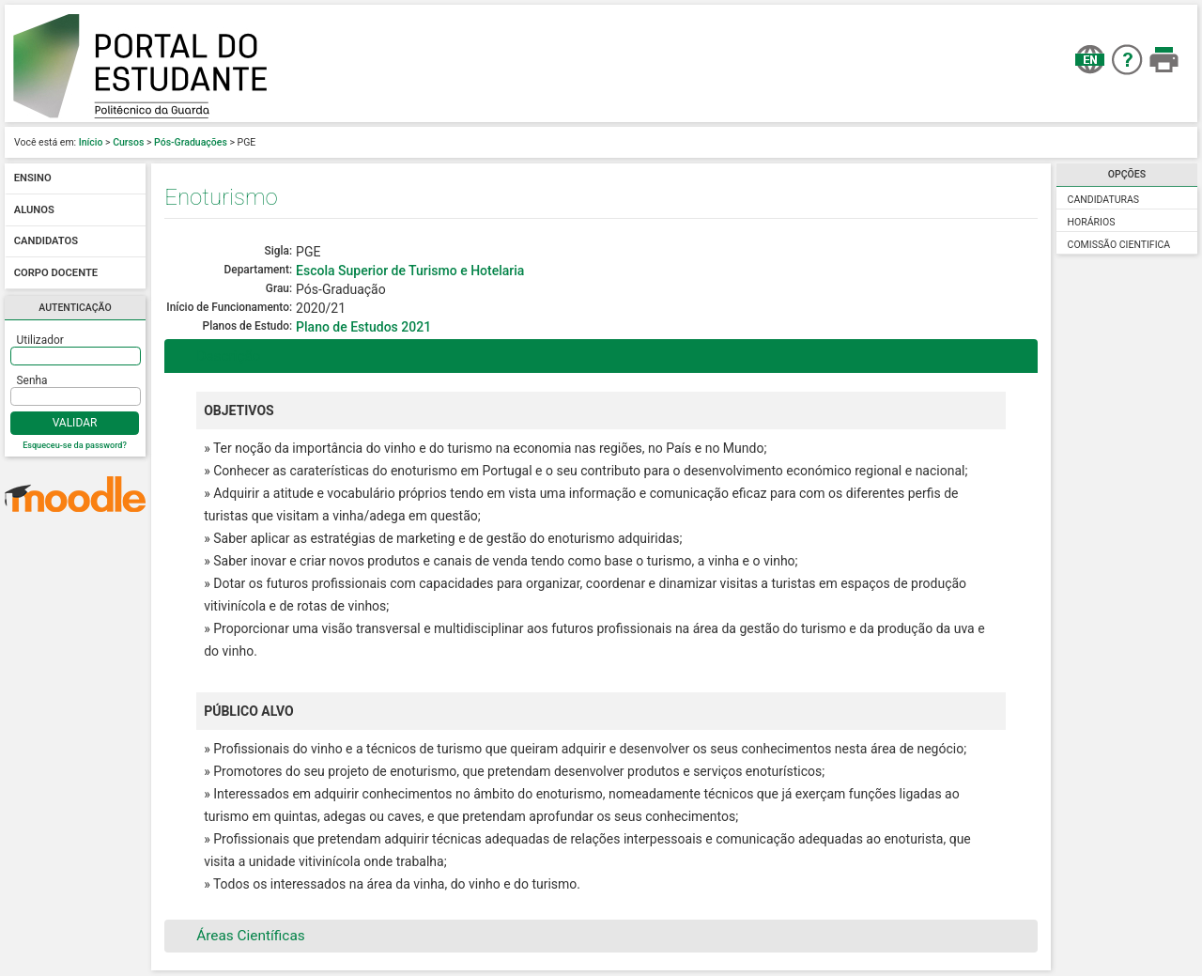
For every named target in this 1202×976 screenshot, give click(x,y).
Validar (75, 422)
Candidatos (46, 242)
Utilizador (40, 340)
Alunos (34, 210)
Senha (32, 380)
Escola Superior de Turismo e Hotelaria (410, 270)
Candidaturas (1104, 200)
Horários (1092, 222)
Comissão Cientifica (1119, 245)
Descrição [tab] (216, 356)
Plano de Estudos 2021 (363, 326)
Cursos (128, 142)
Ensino (33, 179)
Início (91, 142)
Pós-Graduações (190, 142)
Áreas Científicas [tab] (238, 935)
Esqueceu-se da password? (75, 445)
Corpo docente (56, 273)
